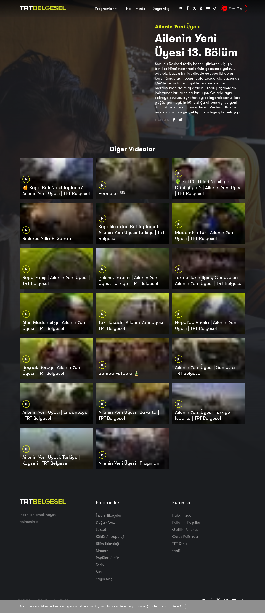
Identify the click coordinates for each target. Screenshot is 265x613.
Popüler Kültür (107, 557)
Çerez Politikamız (156, 606)
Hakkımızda (135, 9)
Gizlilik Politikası (185, 529)
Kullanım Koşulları (186, 522)
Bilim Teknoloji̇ (107, 543)
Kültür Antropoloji (110, 536)
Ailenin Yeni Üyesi (178, 26)
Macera (102, 550)
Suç (99, 571)
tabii (176, 550)
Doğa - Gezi (106, 522)
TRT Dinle (179, 543)
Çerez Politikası (185, 536)
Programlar (104, 9)
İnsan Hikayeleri (109, 515)
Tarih (100, 564)
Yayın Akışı (161, 9)
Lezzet (101, 529)
